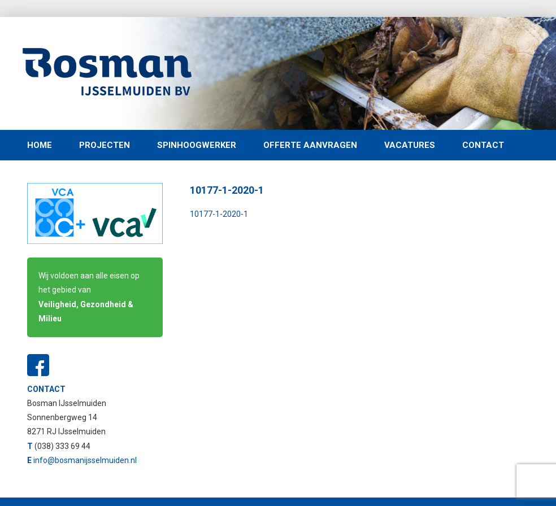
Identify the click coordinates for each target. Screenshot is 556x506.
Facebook (38, 365)
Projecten (104, 145)
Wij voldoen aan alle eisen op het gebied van (89, 297)
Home (39, 145)
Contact (483, 145)
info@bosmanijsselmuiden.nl (85, 460)
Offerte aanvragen (310, 145)
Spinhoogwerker (196, 145)
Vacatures (409, 145)
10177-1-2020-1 (219, 214)
